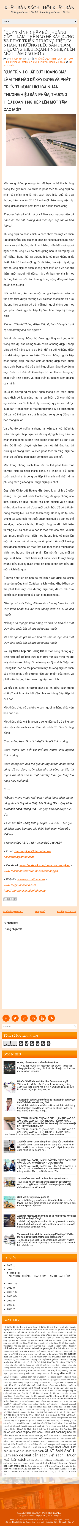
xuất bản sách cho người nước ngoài (42, 1460)
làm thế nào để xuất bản (25, 1401)
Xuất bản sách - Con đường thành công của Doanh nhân (45, 1141)
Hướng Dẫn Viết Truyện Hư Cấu (34, 1373)
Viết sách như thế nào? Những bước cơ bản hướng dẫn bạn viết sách (43, 1441)
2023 (9, 1265)
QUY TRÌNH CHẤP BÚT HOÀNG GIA (40, 1415)
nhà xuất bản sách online (14, 1407)
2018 (9, 1296)
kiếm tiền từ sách (64, 1377)
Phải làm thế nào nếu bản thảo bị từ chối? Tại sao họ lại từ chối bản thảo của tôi (42, 1412)
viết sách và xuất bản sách (31, 1444)
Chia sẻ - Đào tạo (44, 1520)
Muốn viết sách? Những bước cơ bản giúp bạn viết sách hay (32, 1404)
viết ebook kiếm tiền (67, 1436)
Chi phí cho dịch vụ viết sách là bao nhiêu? (39, 1354)
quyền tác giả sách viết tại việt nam (35, 1420)
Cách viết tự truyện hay (20, 1351)
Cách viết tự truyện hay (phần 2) (33, 1197)
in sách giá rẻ (50, 1377)
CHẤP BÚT (40, 59)
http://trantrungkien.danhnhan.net (25, 890)
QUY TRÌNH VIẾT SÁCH (44, 62)
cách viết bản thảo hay (66, 1346)
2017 (9, 1300)
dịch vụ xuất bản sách (18, 1359)
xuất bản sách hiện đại (19, 1463)
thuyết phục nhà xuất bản (33, 1426)
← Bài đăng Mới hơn (13, 911)
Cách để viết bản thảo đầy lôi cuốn (38, 1343)
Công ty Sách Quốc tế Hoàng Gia (48, 1516)
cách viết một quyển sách (17, 1348)
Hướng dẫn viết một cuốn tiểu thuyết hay (41, 1370)
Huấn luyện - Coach (61, 1520)
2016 (9, 1305)
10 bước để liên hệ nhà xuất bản (20, 1327)
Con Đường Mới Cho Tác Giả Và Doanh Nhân (28, 1357)
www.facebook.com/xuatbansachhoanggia (31, 871)
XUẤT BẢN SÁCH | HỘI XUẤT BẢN (39, 8)
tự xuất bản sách (49, 1435)
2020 (9, 1287)
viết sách (60, 62)
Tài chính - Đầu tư (66, 1522)
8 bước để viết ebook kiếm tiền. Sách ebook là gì (35, 1329)
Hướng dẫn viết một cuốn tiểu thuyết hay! (37, 1062)
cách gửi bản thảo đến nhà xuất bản (41, 1346)
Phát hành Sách (30, 1520)
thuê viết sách (14, 1426)
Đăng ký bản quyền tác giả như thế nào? (49, 1359)
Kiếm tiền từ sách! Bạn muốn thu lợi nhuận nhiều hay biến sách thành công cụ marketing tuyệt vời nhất (40, 1382)
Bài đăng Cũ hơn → (66, 911)
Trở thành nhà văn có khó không (25, 1435)
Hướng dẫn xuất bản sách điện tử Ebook (27, 1377)
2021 (9, 1283)
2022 (9, 1269)
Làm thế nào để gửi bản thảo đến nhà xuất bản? (29, 1396)
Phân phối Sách (16, 1520)
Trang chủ (40, 911)
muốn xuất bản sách (67, 1404)
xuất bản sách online (27, 1471)
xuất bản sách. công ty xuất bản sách (53, 1471)
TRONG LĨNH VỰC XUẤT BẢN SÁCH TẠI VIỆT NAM (42, 1178)
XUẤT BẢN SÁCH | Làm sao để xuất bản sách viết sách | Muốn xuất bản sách (40, 1455)
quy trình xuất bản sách (16, 1417)
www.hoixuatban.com (31, 879)
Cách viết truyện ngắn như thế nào (48, 1348)
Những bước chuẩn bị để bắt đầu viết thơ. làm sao (48, 1407)
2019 (9, 1292)
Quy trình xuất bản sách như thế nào (44, 1418)
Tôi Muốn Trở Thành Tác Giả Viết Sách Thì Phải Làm (48, 1429)
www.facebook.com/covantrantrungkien (45, 865)
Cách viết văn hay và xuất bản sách (47, 1351)
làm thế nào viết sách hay (47, 1401)
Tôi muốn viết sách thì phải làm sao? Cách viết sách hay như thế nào (40, 1432)
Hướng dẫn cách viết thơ (14, 1365)
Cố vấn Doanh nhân (27, 1522)
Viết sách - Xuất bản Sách (47, 1522)
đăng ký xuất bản (25, 1362)
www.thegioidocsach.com (20, 885)
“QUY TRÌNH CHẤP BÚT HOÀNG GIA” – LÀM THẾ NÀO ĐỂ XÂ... (40, 1276)
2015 (9, 1309)
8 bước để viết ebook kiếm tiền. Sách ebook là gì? (42, 1081)
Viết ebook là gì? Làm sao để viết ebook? (21, 1439)
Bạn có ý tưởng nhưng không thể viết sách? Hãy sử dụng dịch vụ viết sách (40, 1331)
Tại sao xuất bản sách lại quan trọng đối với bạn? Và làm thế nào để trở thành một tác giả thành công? (45, 1235)
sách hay (55, 1420)
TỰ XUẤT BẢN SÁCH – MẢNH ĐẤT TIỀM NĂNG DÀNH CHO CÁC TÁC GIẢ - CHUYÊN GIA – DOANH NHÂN (46, 1161)
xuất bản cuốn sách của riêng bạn (57, 1444)
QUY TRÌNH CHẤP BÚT (57, 59)
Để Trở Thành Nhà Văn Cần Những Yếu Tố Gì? (55, 1362)
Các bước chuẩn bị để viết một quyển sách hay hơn (46, 1338)
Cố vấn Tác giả (12, 1522)
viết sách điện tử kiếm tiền (60, 1439)
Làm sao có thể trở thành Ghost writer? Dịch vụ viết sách (36, 1388)
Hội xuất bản (16, 59)
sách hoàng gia (66, 1420)
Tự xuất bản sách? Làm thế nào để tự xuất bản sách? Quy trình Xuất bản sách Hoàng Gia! (46, 1101)
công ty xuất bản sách (57, 1357)
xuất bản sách (40, 1447)
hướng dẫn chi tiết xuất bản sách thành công (46, 1365)
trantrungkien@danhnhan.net (32, 851)
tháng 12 (14, 1273)
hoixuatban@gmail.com (19, 857)
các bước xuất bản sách (46, 1340)
